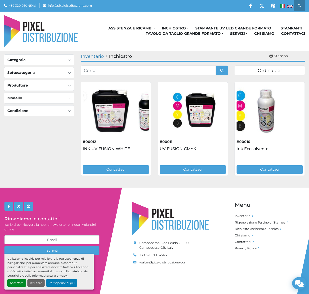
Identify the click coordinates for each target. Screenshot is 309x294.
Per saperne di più (62, 283)
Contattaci (293, 33)
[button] (131, 28)
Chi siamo (264, 33)
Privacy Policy (246, 248)
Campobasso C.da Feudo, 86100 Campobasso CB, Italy (164, 245)
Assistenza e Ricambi (130, 28)
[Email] (51, 239)
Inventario (243, 216)
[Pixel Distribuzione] (170, 218)
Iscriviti (52, 250)
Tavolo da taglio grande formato (183, 33)
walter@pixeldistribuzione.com (163, 262)
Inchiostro (174, 28)
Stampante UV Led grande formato (233, 28)
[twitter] (261, 5)
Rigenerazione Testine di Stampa (260, 222)
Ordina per (270, 70)
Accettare (17, 283)
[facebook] (250, 5)
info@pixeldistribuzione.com (70, 5)
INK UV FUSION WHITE (106, 148)
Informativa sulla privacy (49, 275)
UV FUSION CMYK (178, 148)
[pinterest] (273, 5)
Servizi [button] (237, 33)
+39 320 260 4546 (22, 5)
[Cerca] (148, 70)
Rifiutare (36, 283)
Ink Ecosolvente (252, 148)
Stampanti (291, 28)
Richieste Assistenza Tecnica (257, 229)
